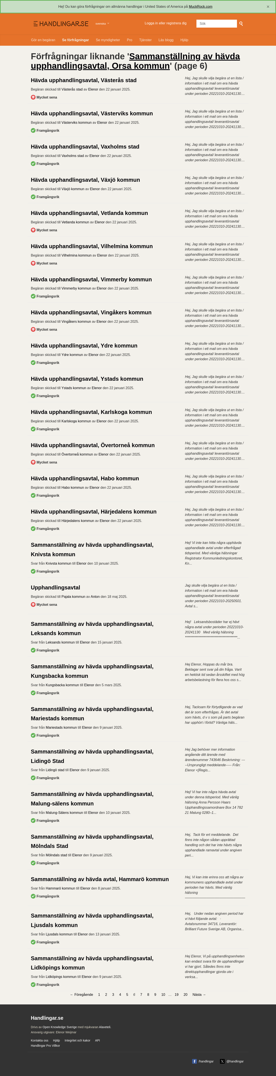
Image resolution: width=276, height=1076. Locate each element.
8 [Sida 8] (148, 994)
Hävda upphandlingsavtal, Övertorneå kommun (93, 445)
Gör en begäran (43, 40)
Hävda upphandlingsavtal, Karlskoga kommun (91, 412)
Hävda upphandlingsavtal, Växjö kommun (85, 180)
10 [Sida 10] (163, 994)
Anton (95, 596)
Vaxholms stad (72, 156)
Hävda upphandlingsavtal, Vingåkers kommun (91, 312)
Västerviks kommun (76, 122)
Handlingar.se (60, 24)
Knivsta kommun (58, 563)
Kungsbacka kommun (62, 685)
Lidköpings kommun (61, 977)
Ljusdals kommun (59, 934)
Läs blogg (165, 40)
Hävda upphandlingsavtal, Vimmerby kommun (91, 279)
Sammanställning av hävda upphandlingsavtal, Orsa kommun (135, 61)
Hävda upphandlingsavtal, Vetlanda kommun (89, 213)
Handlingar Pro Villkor (45, 1045)
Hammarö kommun (60, 888)
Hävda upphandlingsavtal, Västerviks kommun (92, 113)
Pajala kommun (73, 596)
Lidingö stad (55, 770)
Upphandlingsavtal (55, 587)
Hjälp (184, 40)
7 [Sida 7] (141, 994)
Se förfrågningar (75, 40)
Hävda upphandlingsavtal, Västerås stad (84, 80)
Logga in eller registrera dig (166, 23)
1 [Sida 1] (99, 994)
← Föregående (81, 994)
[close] (268, 7)
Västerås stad (72, 89)
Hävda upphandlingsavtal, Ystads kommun (87, 379)
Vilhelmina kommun (76, 255)
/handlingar (206, 1061)
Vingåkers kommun (76, 321)
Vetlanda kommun (75, 222)
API (97, 1040)
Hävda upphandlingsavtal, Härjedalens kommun (94, 512)
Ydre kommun (72, 355)
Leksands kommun (60, 642)
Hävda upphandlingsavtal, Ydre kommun (84, 346)
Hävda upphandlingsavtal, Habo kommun (85, 478)
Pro (129, 40)
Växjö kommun (72, 189)
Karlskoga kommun (76, 421)
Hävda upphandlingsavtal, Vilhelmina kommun (92, 246)
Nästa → (199, 994)
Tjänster (145, 40)
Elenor (93, 89)
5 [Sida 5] (127, 994)
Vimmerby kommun (76, 288)
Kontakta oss (39, 1040)
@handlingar (235, 1061)
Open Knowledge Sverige (59, 1027)
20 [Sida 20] (185, 994)
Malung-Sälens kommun (64, 812)
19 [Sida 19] (177, 994)
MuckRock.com (200, 6)
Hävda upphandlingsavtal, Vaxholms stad (85, 147)
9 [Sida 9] (155, 994)
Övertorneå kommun (77, 454)
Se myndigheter (108, 40)
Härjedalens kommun (77, 521)
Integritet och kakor (77, 1040)
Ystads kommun (73, 388)
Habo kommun (72, 487)
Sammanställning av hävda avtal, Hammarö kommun (100, 879)
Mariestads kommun (61, 727)
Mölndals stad (56, 855)
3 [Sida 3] (113, 994)
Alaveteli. (105, 1027)
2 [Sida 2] (106, 994)
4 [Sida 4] (120, 994)
